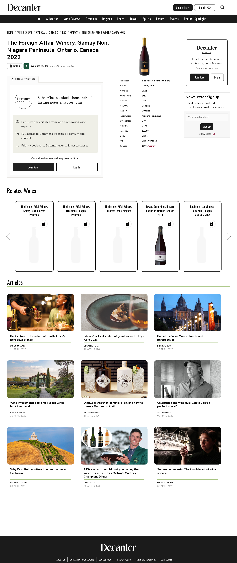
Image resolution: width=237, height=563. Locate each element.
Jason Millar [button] (17, 346)
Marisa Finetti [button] (165, 482)
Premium (91, 18)
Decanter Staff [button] (92, 346)
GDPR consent (167, 559)
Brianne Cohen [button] (18, 482)
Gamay (151, 145)
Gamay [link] (74, 32)
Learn (120, 18)
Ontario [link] (53, 32)
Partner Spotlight (195, 18)
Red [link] (64, 32)
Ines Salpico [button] (164, 346)
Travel (133, 18)
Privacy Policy (124, 559)
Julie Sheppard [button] (92, 412)
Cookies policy (106, 559)
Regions (107, 18)
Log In (76, 167)
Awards (174, 18)
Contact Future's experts (82, 559)
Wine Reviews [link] (24, 32)
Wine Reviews (72, 18)
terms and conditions (146, 559)
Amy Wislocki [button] (164, 412)
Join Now (33, 167)
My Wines (14, 66)
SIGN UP (207, 126)
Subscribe (52, 18)
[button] (22, 79)
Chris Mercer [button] (17, 412)
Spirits (147, 18)
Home (10, 32)
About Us (61, 559)
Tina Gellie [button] (90, 482)
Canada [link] (40, 32)
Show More (207, 134)
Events (160, 18)
